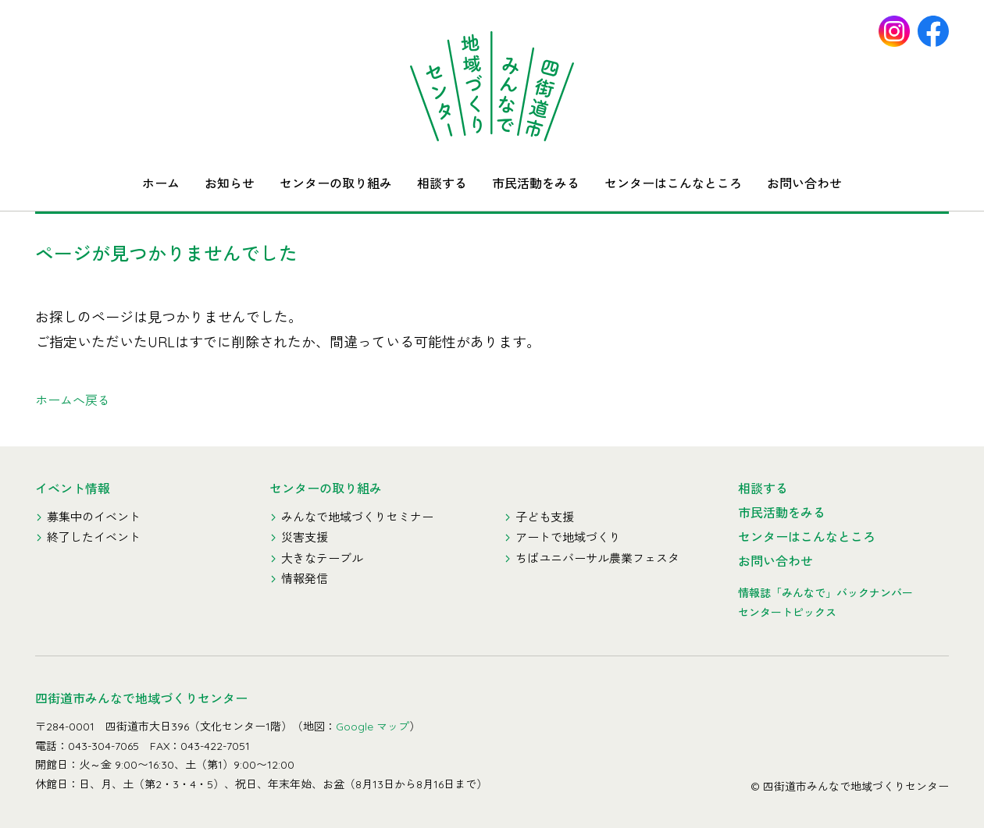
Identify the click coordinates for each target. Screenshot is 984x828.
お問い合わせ (804, 183)
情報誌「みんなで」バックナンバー (825, 593)
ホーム (161, 183)
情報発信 (304, 578)
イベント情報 (72, 488)
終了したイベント (94, 537)
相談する (442, 183)
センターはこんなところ (673, 183)
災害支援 (304, 537)
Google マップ (372, 727)
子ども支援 (544, 517)
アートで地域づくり (568, 537)
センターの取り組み (336, 183)
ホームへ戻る (72, 400)
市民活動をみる (535, 183)
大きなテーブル (322, 558)
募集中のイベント (94, 517)
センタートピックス (787, 613)
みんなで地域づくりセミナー (357, 517)
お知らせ (230, 183)
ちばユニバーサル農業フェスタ (597, 558)
